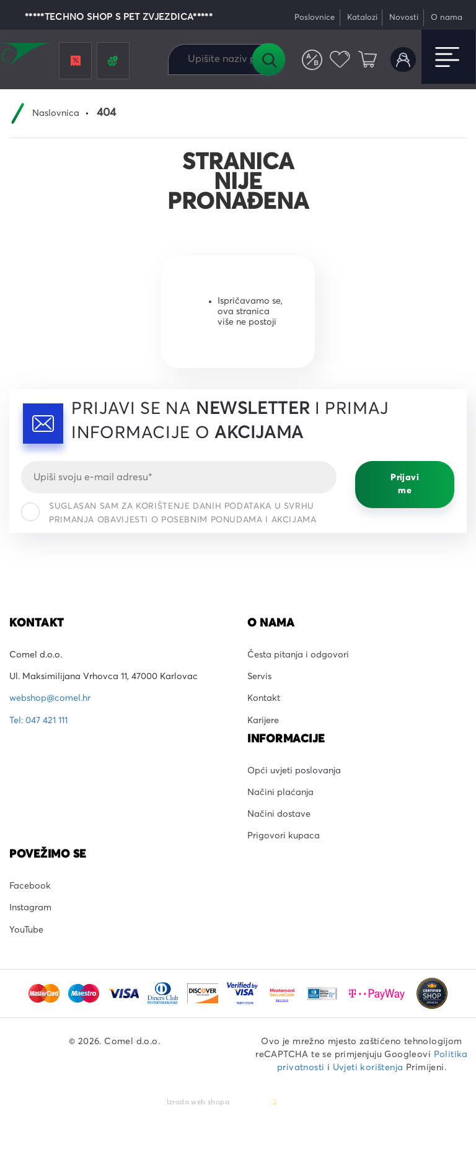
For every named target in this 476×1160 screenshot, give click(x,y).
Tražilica (268, 59)
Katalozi (362, 18)
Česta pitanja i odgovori (298, 655)
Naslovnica (55, 113)
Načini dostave (279, 814)
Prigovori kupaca (283, 836)
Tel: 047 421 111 (38, 720)
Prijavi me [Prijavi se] (404, 484)
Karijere (263, 720)
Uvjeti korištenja (368, 1067)
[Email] (179, 477)
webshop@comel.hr (49, 698)
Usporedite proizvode (312, 59)
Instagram (30, 907)
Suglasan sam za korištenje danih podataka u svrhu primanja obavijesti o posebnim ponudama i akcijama (169, 513)
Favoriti (340, 59)
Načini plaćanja (280, 792)
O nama (446, 18)
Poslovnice (314, 18)
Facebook (30, 886)
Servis (259, 676)
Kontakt (263, 698)
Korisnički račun (403, 59)
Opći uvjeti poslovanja (294, 771)
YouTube (26, 930)
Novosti (403, 18)
